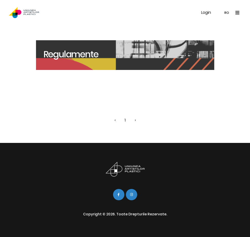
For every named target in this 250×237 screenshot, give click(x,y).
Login (206, 12)
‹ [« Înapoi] (115, 120)
